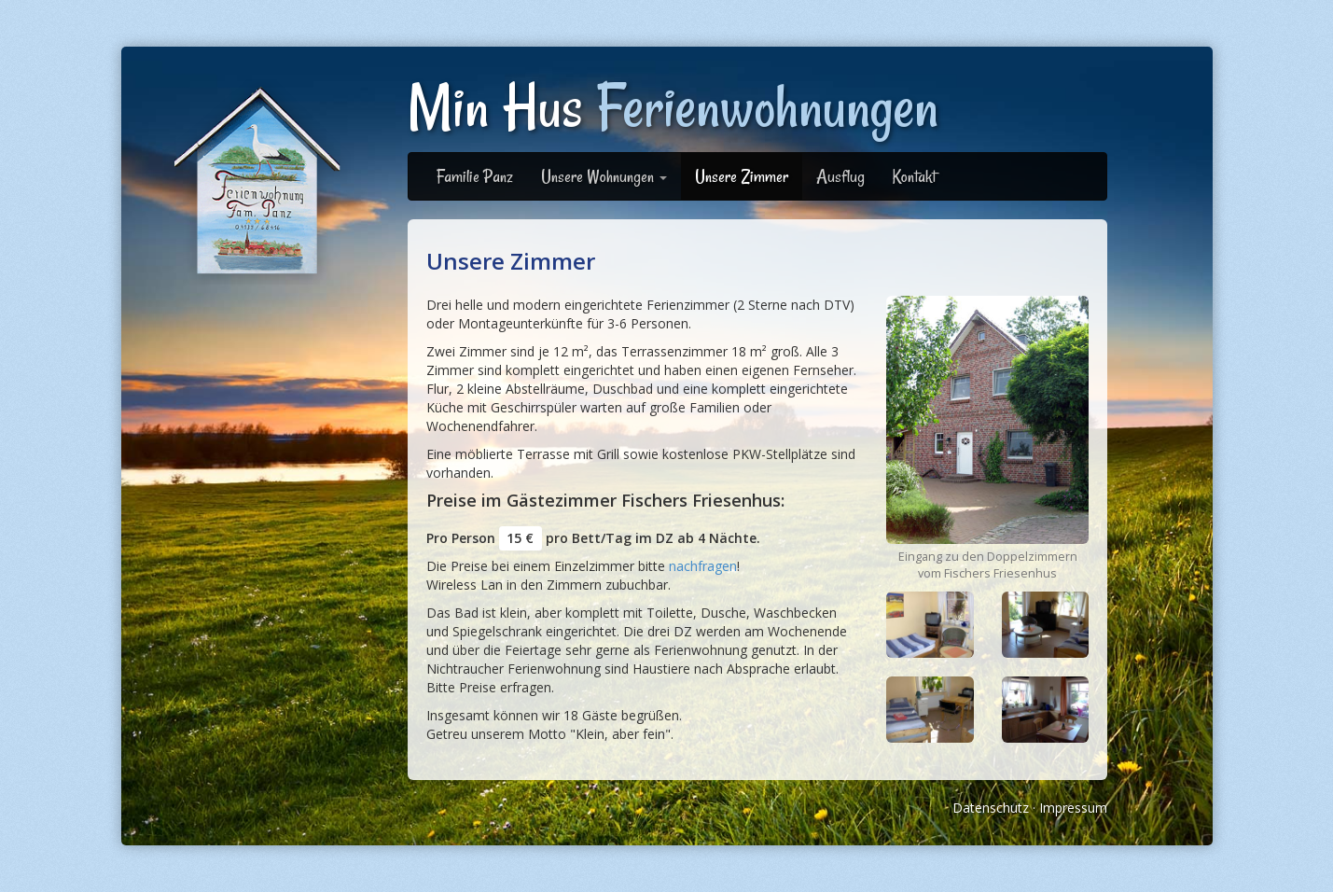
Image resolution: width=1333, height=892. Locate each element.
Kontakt (914, 176)
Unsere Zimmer (741, 176)
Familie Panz (475, 176)
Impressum (1073, 807)
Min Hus (673, 106)
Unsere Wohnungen (604, 176)
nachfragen (703, 566)
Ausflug (840, 176)
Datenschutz (990, 807)
